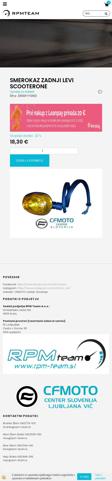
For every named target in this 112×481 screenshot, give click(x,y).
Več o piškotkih (100, 476)
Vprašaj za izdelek (22, 92)
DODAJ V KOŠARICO (29, 161)
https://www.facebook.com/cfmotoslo (41, 284)
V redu (84, 477)
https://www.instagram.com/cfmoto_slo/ (44, 288)
